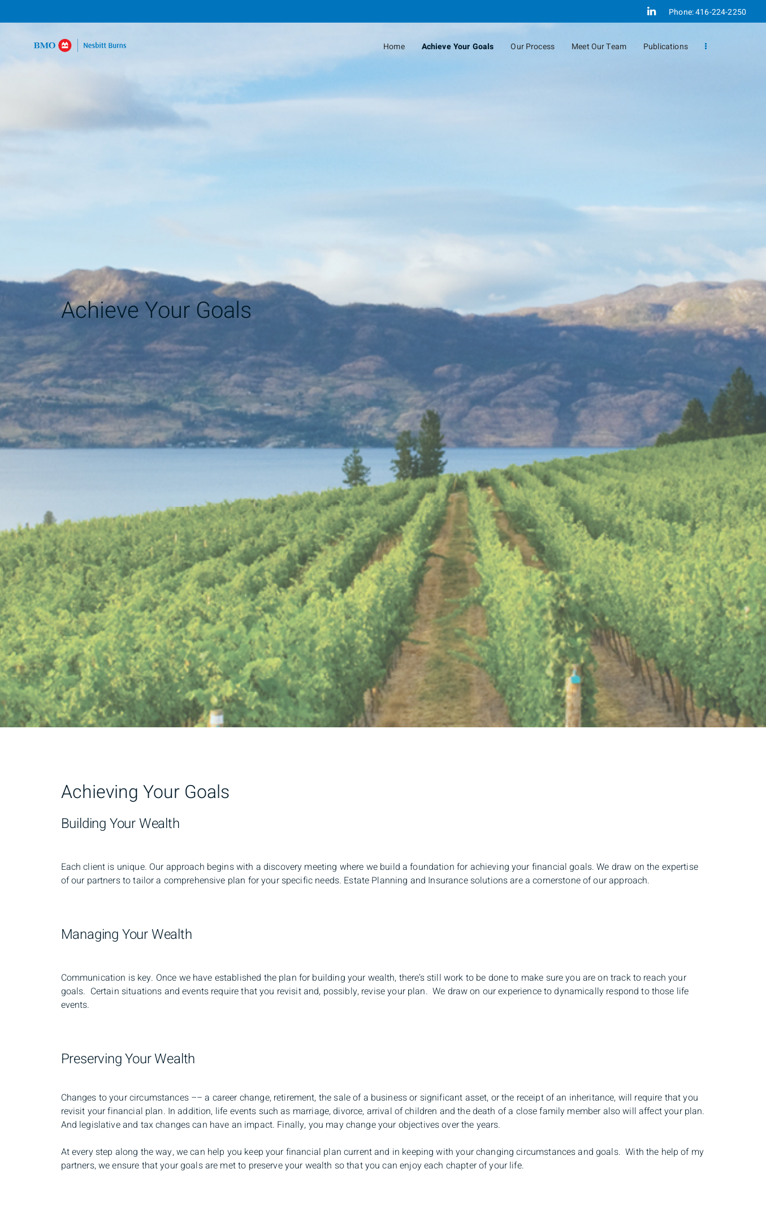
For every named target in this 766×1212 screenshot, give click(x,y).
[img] (383, 363)
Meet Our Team (599, 47)
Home (394, 47)
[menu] (705, 47)
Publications (665, 47)
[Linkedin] (651, 11)
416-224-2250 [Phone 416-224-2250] (720, 12)
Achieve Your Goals (458, 47)
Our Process (532, 47)
